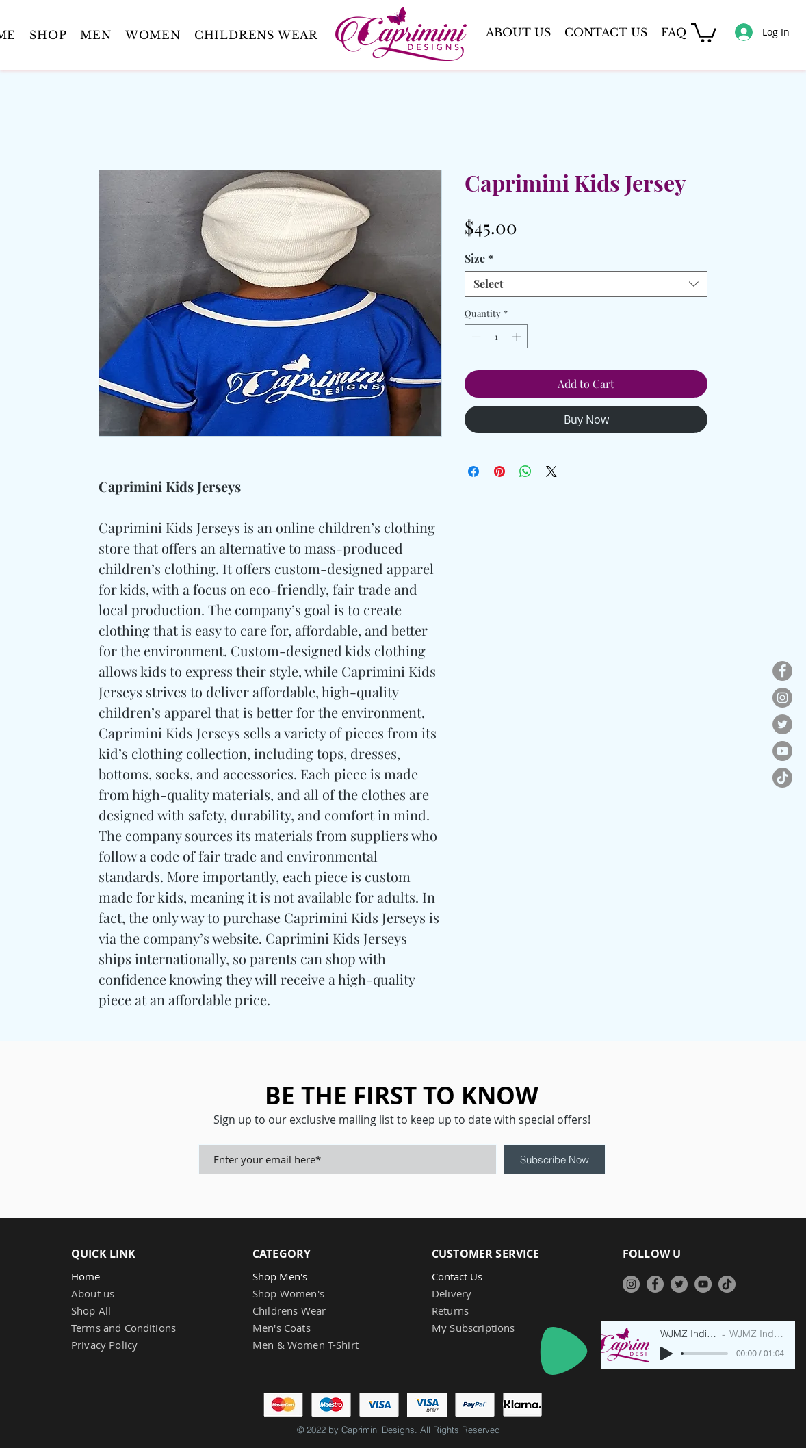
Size (479, 259)
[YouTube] (782, 751)
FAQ (673, 32)
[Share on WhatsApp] (525, 471)
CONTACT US (605, 32)
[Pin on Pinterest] (499, 471)
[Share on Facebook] (473, 471)
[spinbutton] (496, 336)
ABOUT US (518, 32)
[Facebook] (782, 671)
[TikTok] (782, 778)
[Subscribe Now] (555, 1159)
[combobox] (586, 284)
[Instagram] (782, 698)
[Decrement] (475, 336)
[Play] (564, 1351)
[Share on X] (551, 471)
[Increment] (518, 336)
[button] (95, 35)
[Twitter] (782, 724)
